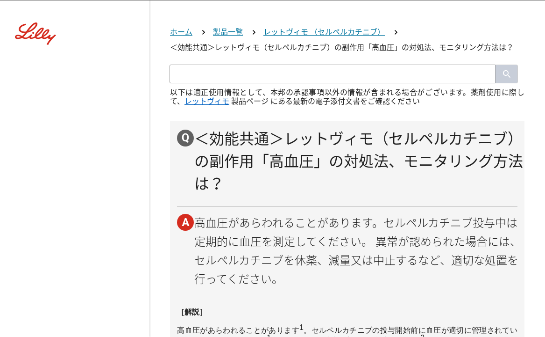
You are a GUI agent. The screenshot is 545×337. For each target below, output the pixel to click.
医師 (272, 197)
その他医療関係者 (272, 311)
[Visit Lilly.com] (272, 65)
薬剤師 (272, 235)
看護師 (272, 273)
